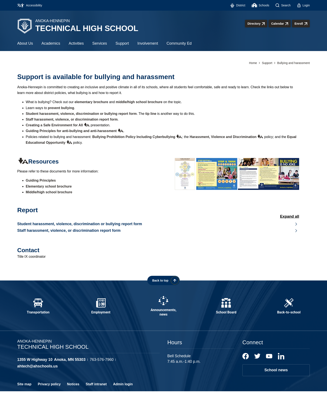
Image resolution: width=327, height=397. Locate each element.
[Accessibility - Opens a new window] (31, 5)
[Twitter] (257, 361)
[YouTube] (269, 362)
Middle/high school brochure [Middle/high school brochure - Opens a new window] (49, 192)
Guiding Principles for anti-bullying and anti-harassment (71, 131)
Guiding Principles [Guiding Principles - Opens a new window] (41, 180)
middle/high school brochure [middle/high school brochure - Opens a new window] (139, 102)
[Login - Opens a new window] (303, 5)
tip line (150, 113)
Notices (73, 390)
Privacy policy (49, 390)
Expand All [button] (289, 216)
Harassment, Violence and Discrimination (223, 137)
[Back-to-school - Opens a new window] (289, 309)
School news (276, 376)
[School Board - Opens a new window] (226, 309)
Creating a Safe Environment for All (54, 125)
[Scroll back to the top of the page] (163, 280)
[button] (86, 125)
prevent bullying (61, 108)
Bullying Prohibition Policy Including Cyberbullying (133, 137)
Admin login (123, 390)
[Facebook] (245, 362)
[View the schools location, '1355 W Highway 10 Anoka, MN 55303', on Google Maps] (51, 365)
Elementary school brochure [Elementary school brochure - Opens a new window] (49, 186)
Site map (24, 390)
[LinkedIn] (281, 362)
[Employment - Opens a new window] (101, 309)
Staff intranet (96, 390)
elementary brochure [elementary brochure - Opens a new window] (91, 102)
